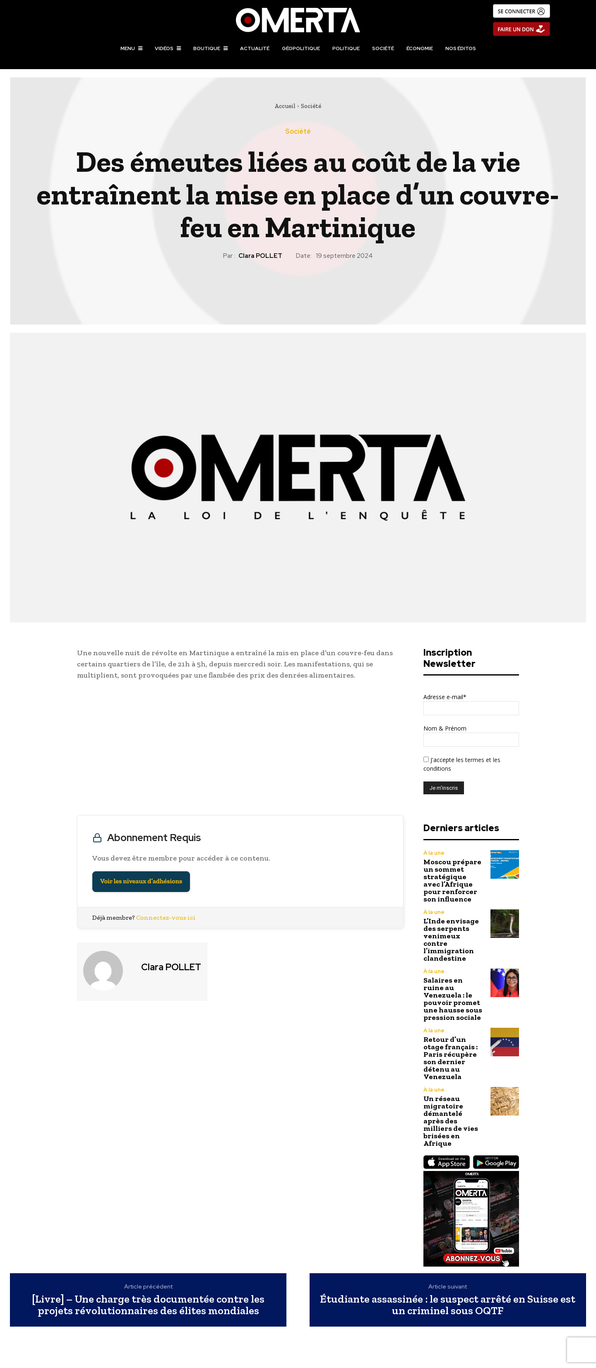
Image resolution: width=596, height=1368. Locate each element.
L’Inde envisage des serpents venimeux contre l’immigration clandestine (451, 939)
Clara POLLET (260, 256)
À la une (434, 853)
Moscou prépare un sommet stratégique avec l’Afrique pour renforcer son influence (452, 880)
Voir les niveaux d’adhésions (141, 881)
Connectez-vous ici (166, 917)
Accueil (285, 106)
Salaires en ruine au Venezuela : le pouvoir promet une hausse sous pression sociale (452, 999)
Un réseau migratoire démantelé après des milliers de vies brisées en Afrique (450, 1121)
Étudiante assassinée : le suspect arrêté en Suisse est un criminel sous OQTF (447, 1305)
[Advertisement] (240, 750)
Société (311, 106)
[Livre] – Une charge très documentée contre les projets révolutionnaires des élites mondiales (148, 1305)
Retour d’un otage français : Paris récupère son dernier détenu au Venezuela (450, 1058)
